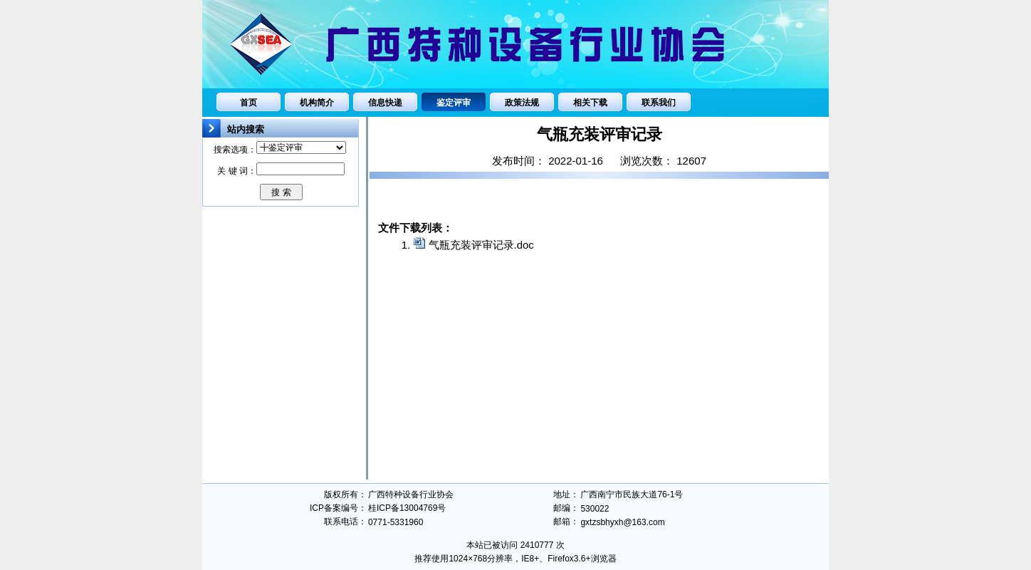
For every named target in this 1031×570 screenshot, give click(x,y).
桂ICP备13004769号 (407, 508)
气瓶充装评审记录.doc (481, 245)
